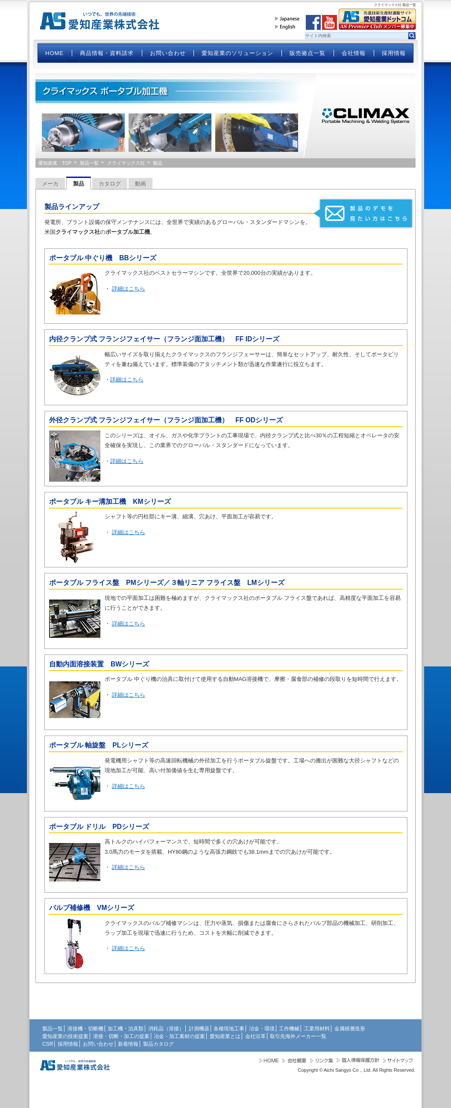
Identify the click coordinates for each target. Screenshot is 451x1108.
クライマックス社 (126, 163)
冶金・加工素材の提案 (179, 1036)
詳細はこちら (128, 288)
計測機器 (199, 1029)
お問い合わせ (168, 53)
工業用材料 (317, 1029)
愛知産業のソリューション (237, 53)
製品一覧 (89, 163)
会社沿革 (255, 1036)
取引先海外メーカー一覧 (298, 1036)
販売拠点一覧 (307, 53)
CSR (47, 1044)
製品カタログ (158, 1044)
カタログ (110, 183)
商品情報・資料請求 (107, 53)
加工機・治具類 (126, 1029)
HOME (54, 53)
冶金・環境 (262, 1029)
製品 (78, 183)
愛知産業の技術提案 (65, 1036)
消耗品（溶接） (166, 1029)
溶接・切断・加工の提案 (121, 1036)
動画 (140, 183)
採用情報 (394, 53)
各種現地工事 (229, 1029)
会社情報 (354, 53)
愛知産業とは (225, 1036)
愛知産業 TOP (55, 163)
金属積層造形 (349, 1029)
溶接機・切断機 (85, 1029)
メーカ (50, 183)
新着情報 (128, 1044)
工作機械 (289, 1029)
